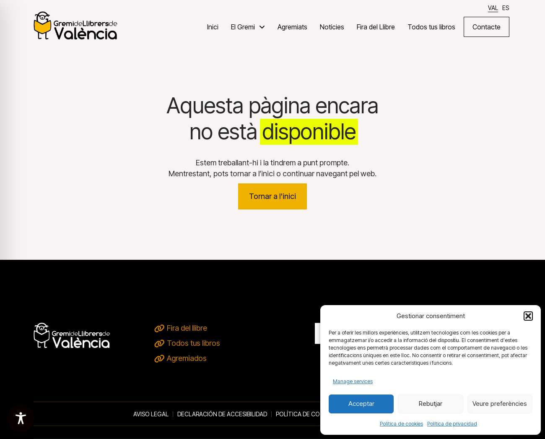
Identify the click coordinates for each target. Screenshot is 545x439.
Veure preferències (499, 404)
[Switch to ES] (505, 8)
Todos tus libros (193, 343)
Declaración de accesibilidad (222, 414)
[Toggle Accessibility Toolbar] (20, 418)
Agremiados (187, 358)
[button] (528, 316)
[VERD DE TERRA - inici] (75, 25)
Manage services (353, 381)
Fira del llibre (187, 328)
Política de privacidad (452, 424)
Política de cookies (401, 424)
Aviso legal (151, 414)
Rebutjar (430, 404)
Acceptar (361, 404)
